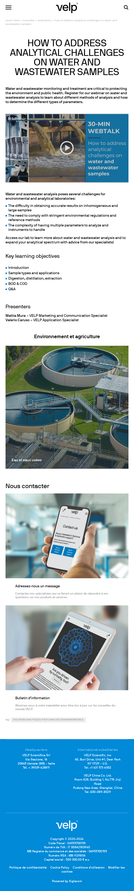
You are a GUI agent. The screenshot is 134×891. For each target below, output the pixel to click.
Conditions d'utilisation (89, 867)
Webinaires (44, 20)
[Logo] (67, 7)
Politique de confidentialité (28, 867)
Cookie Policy (59, 867)
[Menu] (8, 7)
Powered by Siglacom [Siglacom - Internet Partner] (67, 881)
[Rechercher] (126, 7)
